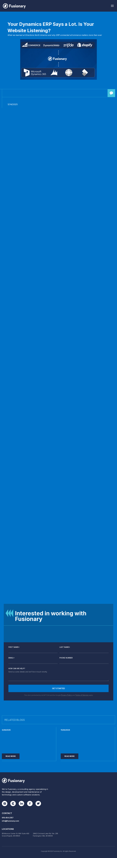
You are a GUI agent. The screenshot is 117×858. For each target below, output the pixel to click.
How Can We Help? (16, 668)
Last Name (64, 647)
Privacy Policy (66, 695)
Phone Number (66, 658)
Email (11, 658)
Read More (11, 756)
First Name (14, 647)
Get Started (58, 688)
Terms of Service (82, 695)
